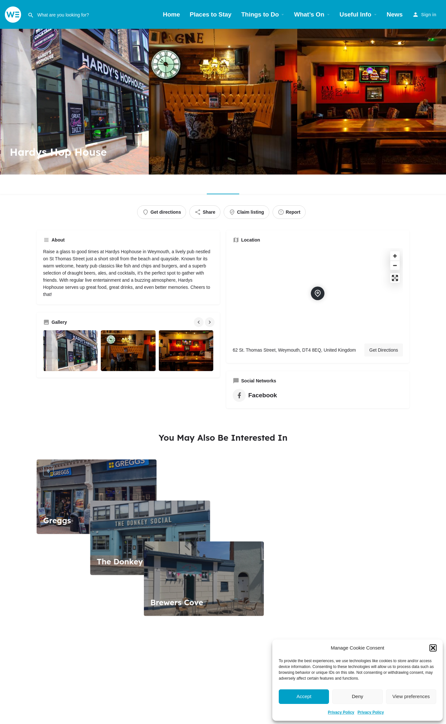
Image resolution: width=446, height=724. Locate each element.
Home (171, 14)
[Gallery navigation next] (210, 322)
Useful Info (355, 14)
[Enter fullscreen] (395, 278)
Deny (357, 696)
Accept (304, 696)
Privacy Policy (341, 712)
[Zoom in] (395, 256)
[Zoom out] (395, 265)
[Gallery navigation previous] (199, 322)
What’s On (309, 14)
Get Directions (383, 350)
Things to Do (260, 14)
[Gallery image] (70, 350)
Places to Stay (210, 14)
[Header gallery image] (74, 102)
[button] (433, 648)
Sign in (428, 14)
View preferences (411, 696)
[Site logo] (14, 14)
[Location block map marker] (317, 293)
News (395, 14)
